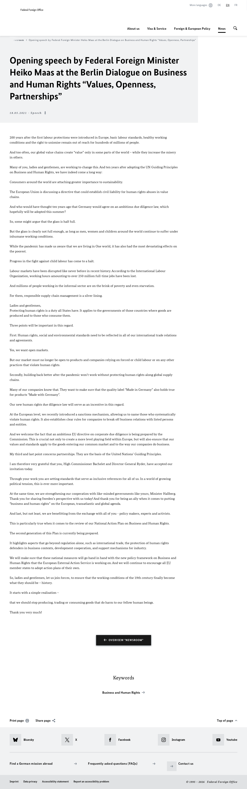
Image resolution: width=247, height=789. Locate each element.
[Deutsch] (219, 5)
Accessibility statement (55, 781)
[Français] (235, 5)
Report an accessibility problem (91, 781)
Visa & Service (156, 28)
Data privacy (30, 781)
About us (133, 28)
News (222, 28)
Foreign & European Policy (192, 28)
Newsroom (19, 40)
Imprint (14, 781)
